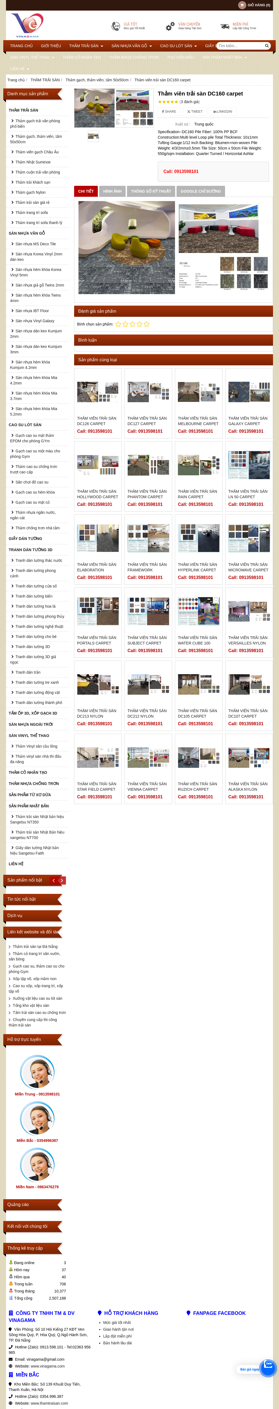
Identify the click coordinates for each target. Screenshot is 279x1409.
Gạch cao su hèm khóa (35, 492)
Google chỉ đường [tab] (201, 191)
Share (169, 112)
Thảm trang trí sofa (32, 212)
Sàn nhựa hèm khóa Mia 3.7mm (33, 396)
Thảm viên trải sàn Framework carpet (147, 570)
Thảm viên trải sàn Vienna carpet (147, 745)
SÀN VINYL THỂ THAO (32, 57)
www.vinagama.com (48, 1366)
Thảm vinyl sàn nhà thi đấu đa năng (35, 759)
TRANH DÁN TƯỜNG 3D (30, 550)
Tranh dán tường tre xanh (37, 682)
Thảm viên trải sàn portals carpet (96, 640)
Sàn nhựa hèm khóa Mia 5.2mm (33, 411)
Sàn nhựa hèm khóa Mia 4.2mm (33, 380)
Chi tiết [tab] (86, 191)
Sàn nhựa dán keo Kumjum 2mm (36, 334)
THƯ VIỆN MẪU (180, 57)
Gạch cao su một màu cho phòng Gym (35, 454)
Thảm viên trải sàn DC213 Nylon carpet (96, 716)
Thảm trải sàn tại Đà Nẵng (35, 946)
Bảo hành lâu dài (117, 1343)
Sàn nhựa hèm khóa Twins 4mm (35, 298)
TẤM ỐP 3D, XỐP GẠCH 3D (33, 713)
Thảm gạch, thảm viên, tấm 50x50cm (36, 139)
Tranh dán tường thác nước (39, 560)
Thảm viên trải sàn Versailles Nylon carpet (248, 643)
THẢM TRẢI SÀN (86, 46)
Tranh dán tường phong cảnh (33, 573)
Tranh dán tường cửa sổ (36, 586)
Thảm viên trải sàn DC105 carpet (197, 672)
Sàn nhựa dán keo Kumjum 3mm (36, 349)
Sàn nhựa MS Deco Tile (36, 244)
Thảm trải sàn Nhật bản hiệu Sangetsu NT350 (37, 819)
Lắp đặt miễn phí (117, 1336)
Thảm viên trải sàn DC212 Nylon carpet (147, 674)
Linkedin (223, 112)
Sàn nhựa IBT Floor (32, 311)
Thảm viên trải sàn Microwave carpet (248, 567)
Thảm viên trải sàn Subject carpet (147, 640)
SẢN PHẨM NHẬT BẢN (224, 57)
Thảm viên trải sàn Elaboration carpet (96, 570)
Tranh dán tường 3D (33, 646)
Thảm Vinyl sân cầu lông (36, 746)
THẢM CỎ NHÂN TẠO (82, 57)
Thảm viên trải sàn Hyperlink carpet (197, 567)
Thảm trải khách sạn (33, 182)
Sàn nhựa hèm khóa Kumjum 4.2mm (30, 365)
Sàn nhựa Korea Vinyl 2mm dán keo (36, 257)
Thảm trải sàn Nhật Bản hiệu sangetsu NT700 (37, 835)
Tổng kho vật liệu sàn (31, 1005)
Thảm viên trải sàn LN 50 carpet (248, 494)
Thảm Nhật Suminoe (33, 162)
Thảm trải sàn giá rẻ (33, 202)
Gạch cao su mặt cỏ (33, 502)
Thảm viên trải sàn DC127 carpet (147, 421)
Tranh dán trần (28, 672)
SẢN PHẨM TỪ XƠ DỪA (30, 795)
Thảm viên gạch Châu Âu (37, 152)
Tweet (195, 112)
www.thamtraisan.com (49, 1403)
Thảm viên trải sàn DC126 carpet (96, 421)
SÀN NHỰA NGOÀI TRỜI (31, 724)
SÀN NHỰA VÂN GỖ (131, 46)
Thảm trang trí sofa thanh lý (39, 222)
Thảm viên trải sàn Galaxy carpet (248, 421)
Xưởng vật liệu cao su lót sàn (37, 998)
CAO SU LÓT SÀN (178, 46)
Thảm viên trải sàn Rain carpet (197, 494)
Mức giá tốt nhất (117, 1322)
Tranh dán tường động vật (38, 692)
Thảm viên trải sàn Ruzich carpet (197, 745)
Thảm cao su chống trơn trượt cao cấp (33, 469)
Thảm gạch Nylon (31, 192)
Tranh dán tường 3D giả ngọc (33, 659)
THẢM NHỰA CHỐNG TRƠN (134, 57)
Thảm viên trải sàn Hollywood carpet (97, 494)
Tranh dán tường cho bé (36, 636)
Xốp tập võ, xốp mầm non (34, 979)
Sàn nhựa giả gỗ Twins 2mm (40, 285)
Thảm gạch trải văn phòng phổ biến (35, 124)
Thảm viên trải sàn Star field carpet (96, 745)
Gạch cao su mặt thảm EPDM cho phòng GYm (32, 438)
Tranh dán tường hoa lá (36, 606)
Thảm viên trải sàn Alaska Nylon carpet (248, 747)
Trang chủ (21, 46)
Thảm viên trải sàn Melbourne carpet (198, 421)
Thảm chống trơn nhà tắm (38, 528)
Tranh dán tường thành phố (39, 702)
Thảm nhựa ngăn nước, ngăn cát (33, 515)
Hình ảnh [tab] (112, 191)
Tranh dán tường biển (34, 596)
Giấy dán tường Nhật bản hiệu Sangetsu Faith (34, 850)
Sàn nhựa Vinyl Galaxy (35, 321)
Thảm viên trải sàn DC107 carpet (248, 672)
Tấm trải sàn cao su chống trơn (39, 1012)
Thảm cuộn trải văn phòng (38, 172)
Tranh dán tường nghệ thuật (39, 626)
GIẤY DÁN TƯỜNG (25, 538)
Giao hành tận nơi (118, 1329)
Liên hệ (19, 69)
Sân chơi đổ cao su (32, 482)
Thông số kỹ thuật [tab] (151, 191)
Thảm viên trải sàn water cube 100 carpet (197, 643)
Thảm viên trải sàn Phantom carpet (147, 494)
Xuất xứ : (182, 124)
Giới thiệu (51, 46)
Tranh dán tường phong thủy (40, 616)
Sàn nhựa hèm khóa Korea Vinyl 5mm (35, 272)
